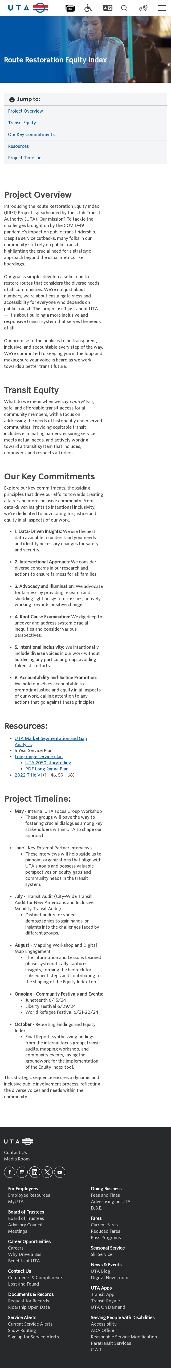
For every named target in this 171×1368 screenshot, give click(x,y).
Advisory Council (25, 1224)
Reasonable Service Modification (124, 1336)
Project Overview (25, 111)
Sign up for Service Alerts (33, 1336)
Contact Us (15, 1152)
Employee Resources (29, 1195)
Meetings (17, 1231)
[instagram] (22, 1172)
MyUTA (16, 1201)
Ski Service (101, 1254)
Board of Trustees (26, 1218)
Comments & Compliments (35, 1277)
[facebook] (9, 1172)
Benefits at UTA (24, 1260)
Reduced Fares (105, 1231)
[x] (47, 1172)
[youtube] (59, 1172)
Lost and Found (23, 1284)
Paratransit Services (111, 1343)
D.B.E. (96, 1208)
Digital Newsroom (109, 1277)
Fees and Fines (105, 1195)
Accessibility (104, 1324)
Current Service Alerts (30, 1324)
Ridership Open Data (29, 1307)
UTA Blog (100, 1271)
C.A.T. (97, 1349)
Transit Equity (22, 122)
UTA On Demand (108, 1307)
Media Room (17, 1159)
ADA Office (102, 1330)
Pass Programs (106, 1237)
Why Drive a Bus (24, 1254)
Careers (15, 1248)
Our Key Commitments (31, 134)
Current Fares (104, 1224)
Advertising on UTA (111, 1201)
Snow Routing (22, 1330)
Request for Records (28, 1300)
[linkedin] (34, 1172)
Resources (18, 146)
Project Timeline (24, 157)
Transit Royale (105, 1300)
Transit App (103, 1294)
